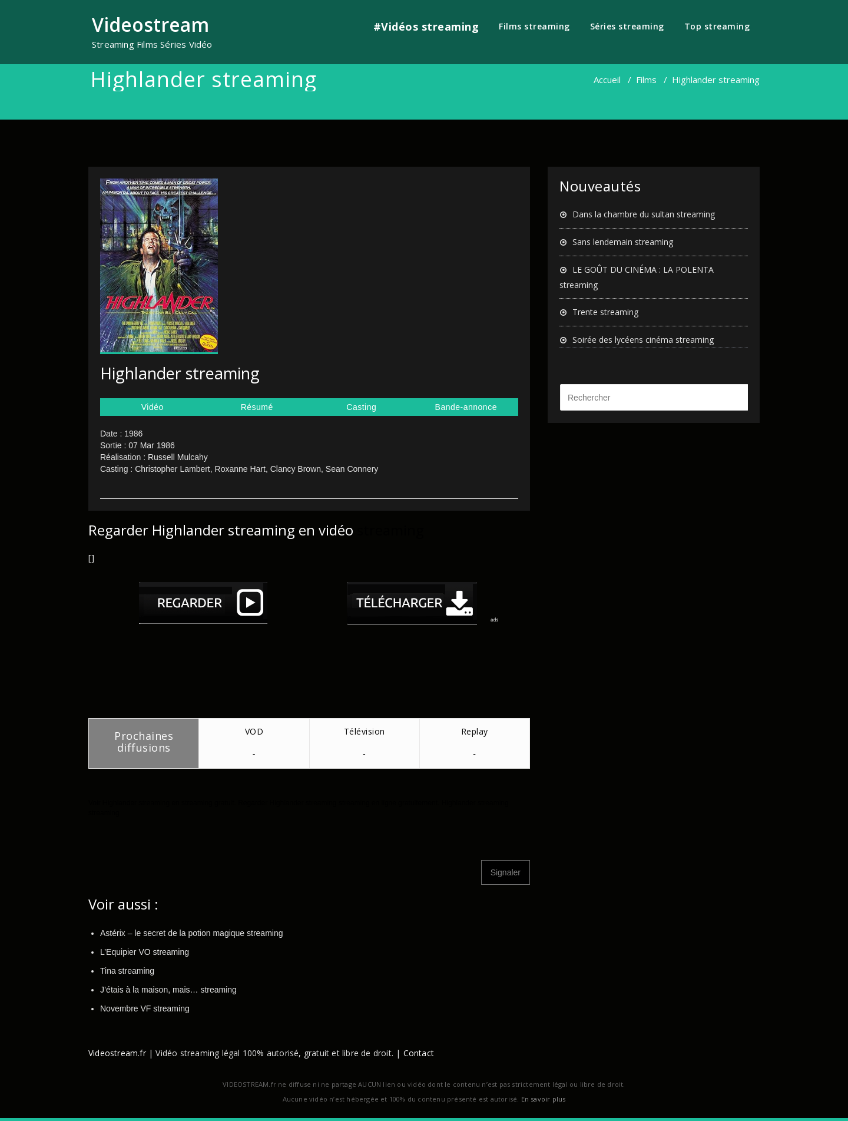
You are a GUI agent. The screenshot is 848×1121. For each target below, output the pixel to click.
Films (646, 79)
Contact (418, 1053)
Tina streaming (127, 970)
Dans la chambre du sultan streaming (643, 214)
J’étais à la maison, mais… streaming (168, 989)
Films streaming (534, 26)
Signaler (506, 872)
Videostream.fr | (120, 1053)
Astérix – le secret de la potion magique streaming (191, 933)
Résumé (257, 407)
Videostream (150, 24)
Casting (361, 407)
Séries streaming (627, 26)
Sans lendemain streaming (622, 241)
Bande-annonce (466, 407)
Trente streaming (605, 312)
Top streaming (717, 26)
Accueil (607, 79)
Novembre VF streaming (145, 1008)
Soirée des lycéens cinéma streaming (643, 339)
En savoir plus (543, 1098)
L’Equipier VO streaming (144, 952)
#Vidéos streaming (426, 26)
